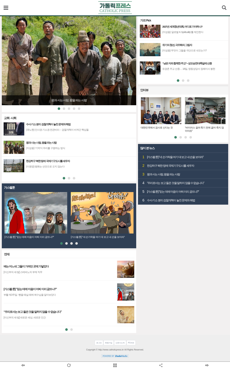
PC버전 (131, 343)
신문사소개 (120, 343)
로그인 (99, 343)
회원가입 (108, 343)
